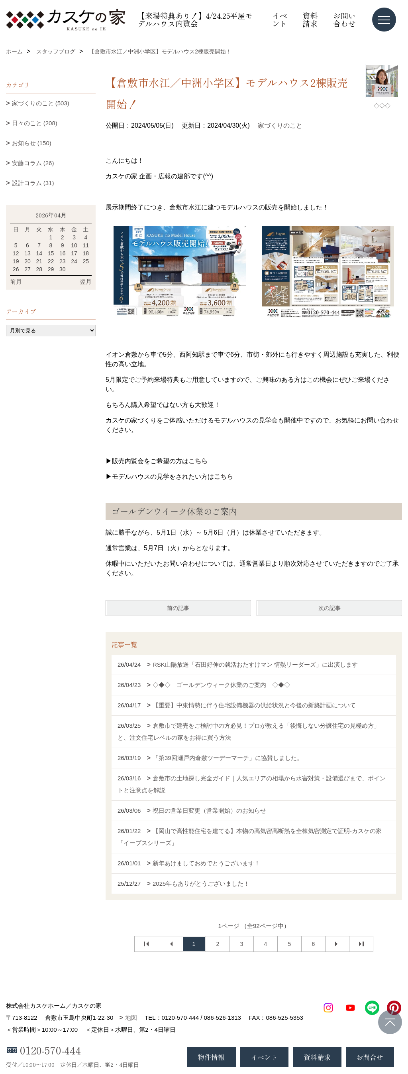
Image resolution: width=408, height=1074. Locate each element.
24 (74, 261)
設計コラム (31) (33, 183)
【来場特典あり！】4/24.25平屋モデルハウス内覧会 (195, 19)
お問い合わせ (344, 19)
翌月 (86, 281)
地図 (131, 1017)
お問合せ (369, 1057)
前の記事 (178, 608)
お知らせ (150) (31, 143)
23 (62, 261)
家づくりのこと (280, 125)
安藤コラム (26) (33, 163)
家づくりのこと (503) (40, 103)
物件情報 (211, 1057)
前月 (16, 281)
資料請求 (310, 19)
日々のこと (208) (34, 123)
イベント (279, 19)
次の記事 (329, 608)
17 (74, 253)
